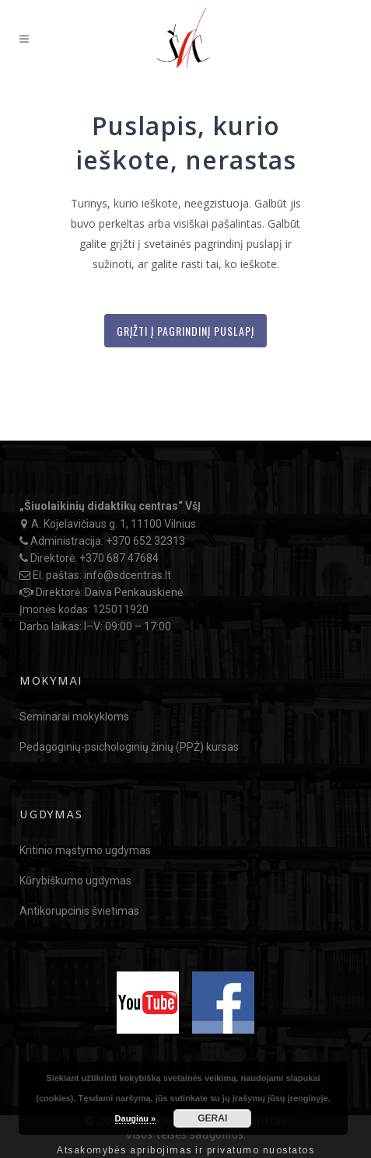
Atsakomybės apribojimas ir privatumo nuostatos (185, 1150)
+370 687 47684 (119, 558)
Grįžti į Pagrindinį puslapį (185, 331)
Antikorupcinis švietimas (79, 911)
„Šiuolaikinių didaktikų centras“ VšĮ (110, 506)
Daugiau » (135, 1118)
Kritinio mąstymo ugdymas (85, 850)
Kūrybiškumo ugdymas (75, 880)
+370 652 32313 (145, 541)
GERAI (212, 1118)
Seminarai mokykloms (74, 716)
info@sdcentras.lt (127, 575)
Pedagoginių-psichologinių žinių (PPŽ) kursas (129, 747)
